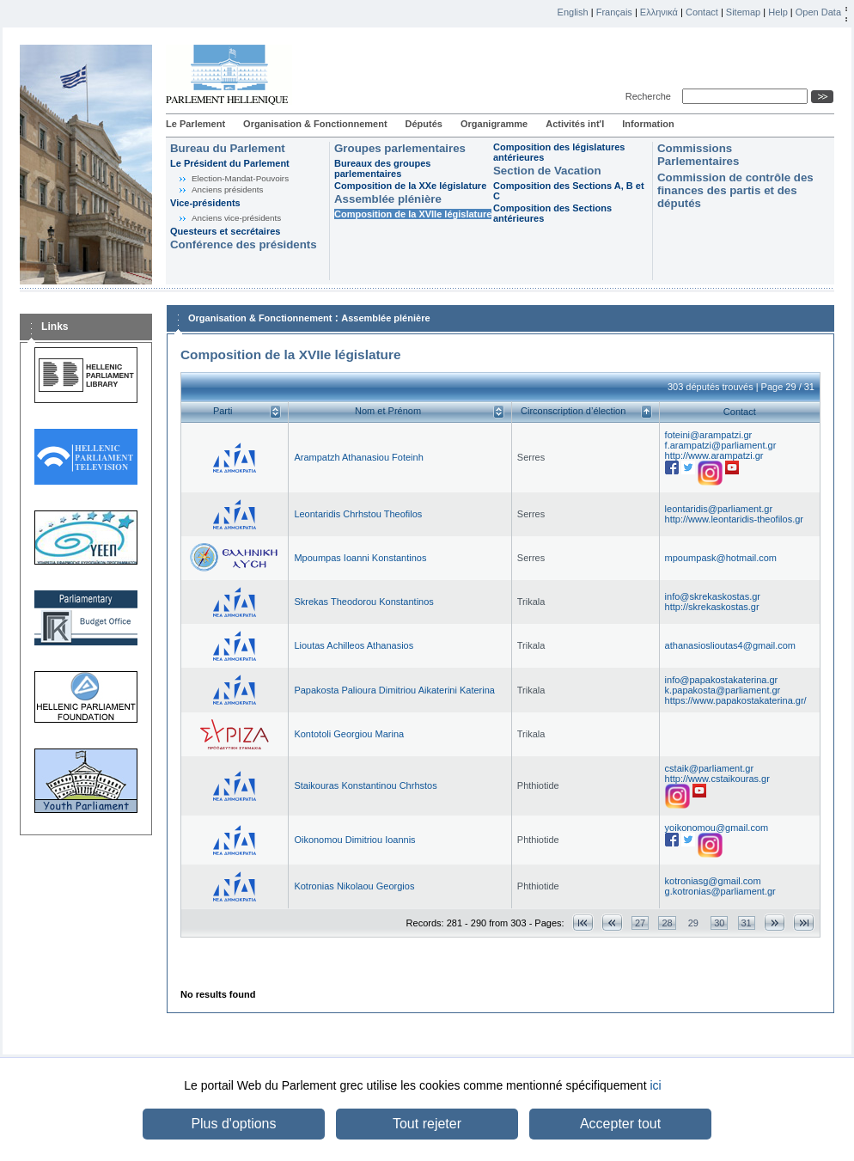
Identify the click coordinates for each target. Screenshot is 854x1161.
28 (667, 923)
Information (648, 124)
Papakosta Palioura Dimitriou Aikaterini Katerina (394, 690)
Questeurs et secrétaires (225, 231)
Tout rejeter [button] (427, 1123)
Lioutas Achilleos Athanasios (353, 645)
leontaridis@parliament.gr (719, 509)
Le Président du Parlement (230, 163)
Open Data (818, 12)
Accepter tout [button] (620, 1123)
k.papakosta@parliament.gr (723, 690)
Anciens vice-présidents (236, 218)
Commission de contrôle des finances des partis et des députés (735, 190)
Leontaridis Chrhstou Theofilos (358, 514)
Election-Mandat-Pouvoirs (240, 178)
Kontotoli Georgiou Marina (349, 734)
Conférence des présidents (243, 244)
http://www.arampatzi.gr (714, 455)
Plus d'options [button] (233, 1123)
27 (640, 923)
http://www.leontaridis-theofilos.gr (734, 519)
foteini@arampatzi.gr (709, 435)
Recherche (650, 96)
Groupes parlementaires (400, 148)
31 (746, 923)
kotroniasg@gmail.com (713, 881)
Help (778, 12)
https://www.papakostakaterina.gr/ (736, 700)
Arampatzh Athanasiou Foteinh (358, 457)
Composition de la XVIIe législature (412, 214)
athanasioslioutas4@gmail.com (730, 645)
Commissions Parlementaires (698, 155)
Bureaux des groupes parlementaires (382, 168)
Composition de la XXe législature (410, 185)
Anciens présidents (227, 189)
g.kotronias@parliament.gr (720, 891)
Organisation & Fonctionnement (315, 124)
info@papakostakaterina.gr (721, 680)
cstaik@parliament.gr (709, 768)
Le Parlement (195, 124)
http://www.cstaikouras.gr (717, 778)
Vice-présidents (205, 203)
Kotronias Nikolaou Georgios (354, 886)
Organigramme (494, 124)
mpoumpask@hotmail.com (721, 558)
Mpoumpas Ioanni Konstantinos (360, 558)
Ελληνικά (659, 12)
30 (719, 923)
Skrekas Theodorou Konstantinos (363, 601)
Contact (702, 12)
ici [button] (655, 1085)
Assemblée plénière (388, 198)
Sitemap (743, 12)
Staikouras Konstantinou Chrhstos (365, 785)
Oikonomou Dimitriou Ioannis (354, 839)
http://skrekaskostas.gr (712, 607)
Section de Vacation (547, 170)
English (573, 12)
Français (614, 12)
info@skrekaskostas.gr (712, 596)
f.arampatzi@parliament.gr (721, 445)
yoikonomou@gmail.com (717, 827)
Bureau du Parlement (227, 148)
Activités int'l (575, 124)
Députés (424, 124)
